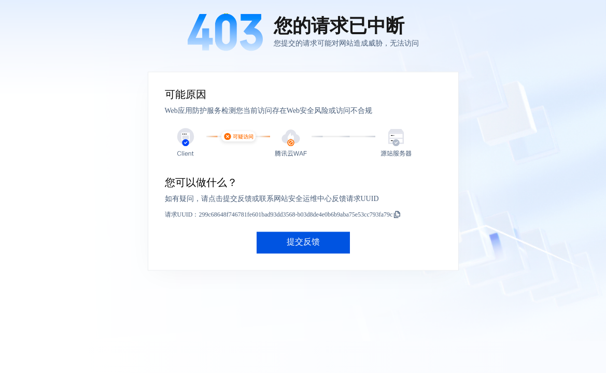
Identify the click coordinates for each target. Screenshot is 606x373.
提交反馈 (303, 242)
